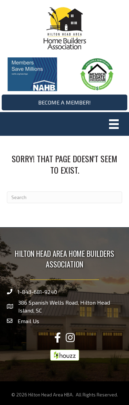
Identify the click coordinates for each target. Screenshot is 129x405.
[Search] (64, 197)
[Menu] (114, 124)
